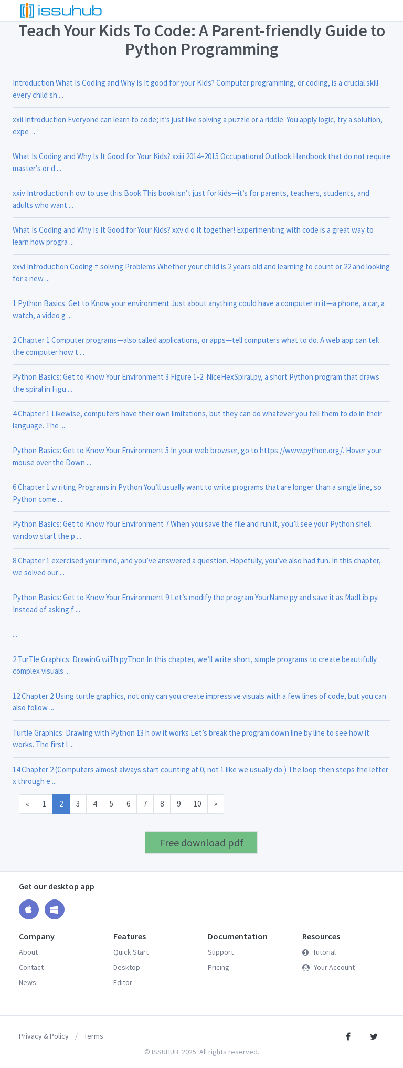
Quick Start (131, 952)
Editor (122, 982)
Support (221, 952)
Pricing (218, 967)
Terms (93, 1036)
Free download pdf (201, 842)
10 (197, 804)
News (27, 982)
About (28, 952)
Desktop (126, 967)
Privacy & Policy (44, 1036)
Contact (31, 967)
